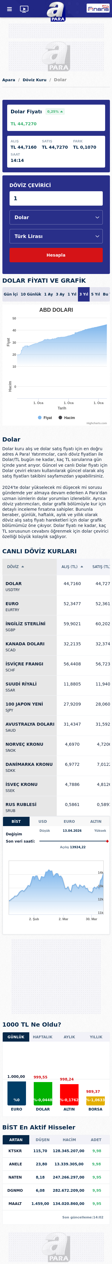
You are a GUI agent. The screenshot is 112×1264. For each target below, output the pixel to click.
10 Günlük (31, 294)
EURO (69, 821)
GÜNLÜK (15, 1037)
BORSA (95, 1109)
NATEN (15, 1177)
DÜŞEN (43, 1140)
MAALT (15, 1204)
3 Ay (60, 294)
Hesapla (56, 255)
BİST (16, 821)
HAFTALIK (42, 1037)
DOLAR (43, 1109)
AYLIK (69, 1037)
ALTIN (96, 821)
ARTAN (16, 1140)
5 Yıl (95, 294)
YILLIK (96, 1037)
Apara (8, 80)
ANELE (15, 1164)
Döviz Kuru (35, 80)
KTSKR (15, 1151)
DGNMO (15, 1190)
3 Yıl (83, 294)
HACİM (69, 1140)
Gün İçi (11, 294)
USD (43, 821)
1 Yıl (71, 294)
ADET (96, 1140)
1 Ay (48, 294)
